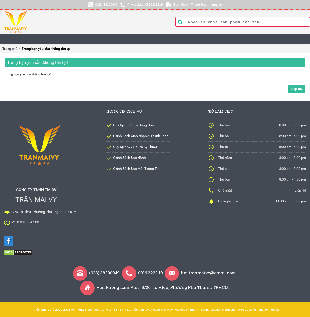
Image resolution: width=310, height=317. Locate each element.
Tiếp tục (296, 89)
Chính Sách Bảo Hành (129, 158)
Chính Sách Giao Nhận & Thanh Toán (140, 136)
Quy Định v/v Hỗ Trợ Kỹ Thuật (135, 147)
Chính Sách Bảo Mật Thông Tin (136, 168)
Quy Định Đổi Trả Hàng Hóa (133, 125)
